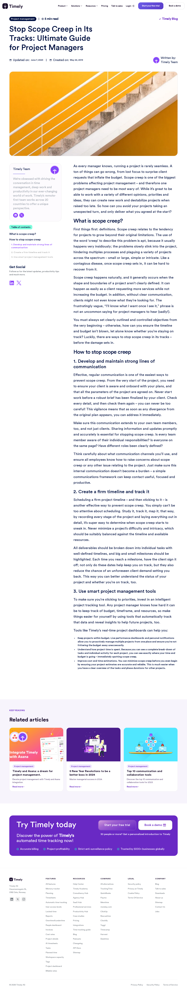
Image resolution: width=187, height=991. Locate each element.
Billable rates (51, 971)
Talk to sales (117, 5)
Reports (49, 916)
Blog (75, 934)
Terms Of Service (135, 897)
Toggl (102, 925)
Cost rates (50, 934)
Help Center (78, 884)
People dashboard (53, 925)
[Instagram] (23, 899)
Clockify (104, 920)
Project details (52, 939)
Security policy (134, 884)
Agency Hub (78, 897)
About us (159, 897)
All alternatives (107, 884)
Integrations (78, 925)
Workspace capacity (55, 957)
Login (130, 5)
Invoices (49, 929)
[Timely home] (12, 6)
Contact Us (160, 907)
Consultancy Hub (80, 893)
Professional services (82, 907)
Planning (49, 893)
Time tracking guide (82, 929)
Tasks (48, 948)
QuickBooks (105, 893)
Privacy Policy (137, 984)
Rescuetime (105, 916)
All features (51, 884)
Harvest (104, 934)
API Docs (77, 948)
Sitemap (76, 952)
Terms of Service (170, 984)
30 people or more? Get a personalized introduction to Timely (135, 834)
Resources (92, 5)
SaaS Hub (77, 902)
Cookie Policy (134, 893)
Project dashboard (54, 966)
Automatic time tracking (56, 902)
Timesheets (51, 897)
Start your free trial (151, 5)
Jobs (157, 911)
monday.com (106, 907)
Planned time (51, 952)
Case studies (78, 916)
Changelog (78, 943)
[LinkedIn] (11, 899)
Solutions (76, 5)
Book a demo (175, 5)
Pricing (104, 5)
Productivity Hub (80, 911)
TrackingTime (106, 888)
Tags (48, 961)
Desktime (104, 939)
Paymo (103, 897)
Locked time (51, 911)
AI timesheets (52, 943)
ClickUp (104, 911)
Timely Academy (80, 888)
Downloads (160, 893)
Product (63, 5)
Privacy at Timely (135, 888)
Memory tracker (53, 888)
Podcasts (77, 939)
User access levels (54, 907)
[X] (17, 899)
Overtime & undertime (55, 920)
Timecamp (105, 929)
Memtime (104, 902)
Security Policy (153, 984)
